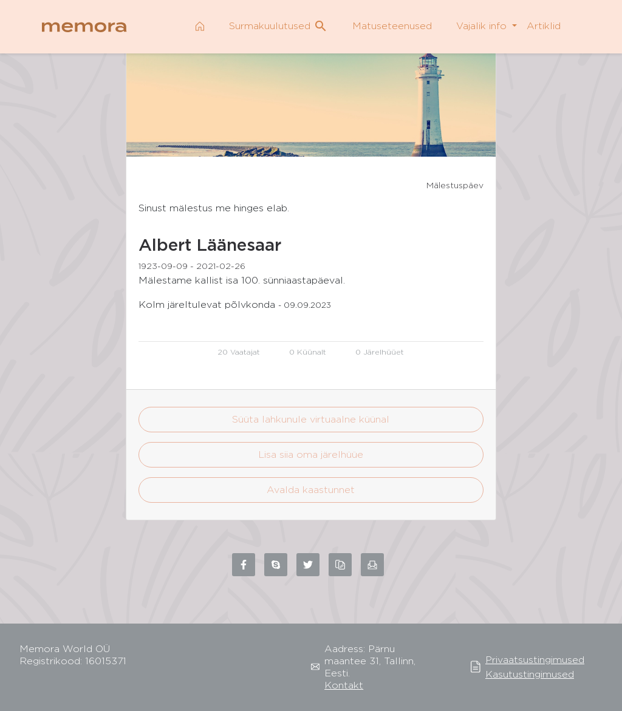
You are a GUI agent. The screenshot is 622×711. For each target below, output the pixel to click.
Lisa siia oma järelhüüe (310, 454)
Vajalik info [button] (483, 26)
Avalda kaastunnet (311, 490)
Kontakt (343, 685)
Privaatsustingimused (534, 660)
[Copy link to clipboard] (340, 564)
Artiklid (544, 26)
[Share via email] (372, 564)
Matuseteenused (392, 26)
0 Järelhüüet (379, 352)
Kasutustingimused (529, 674)
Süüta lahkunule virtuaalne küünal (310, 419)
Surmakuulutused (278, 26)
